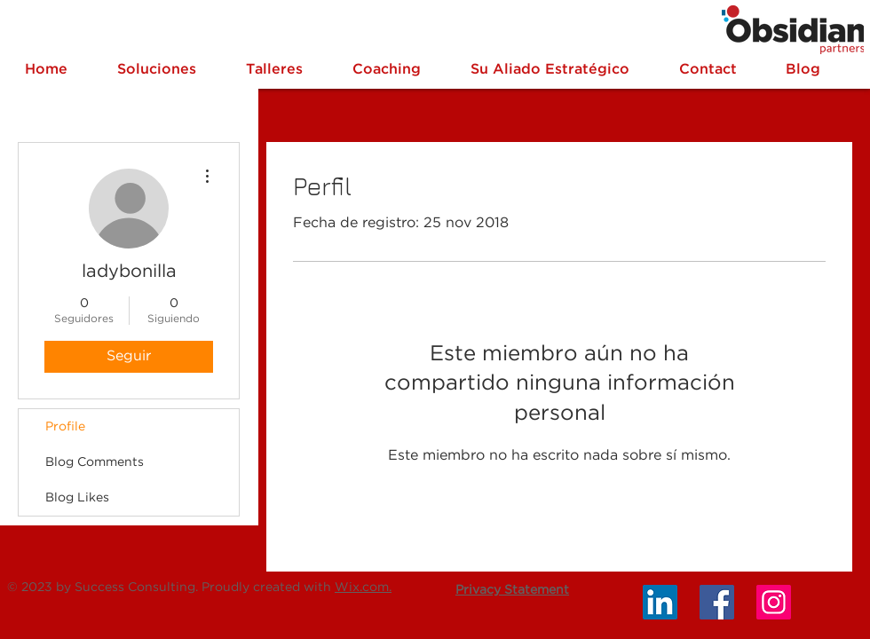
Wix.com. (363, 587)
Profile (65, 427)
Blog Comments (94, 462)
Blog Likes (77, 498)
